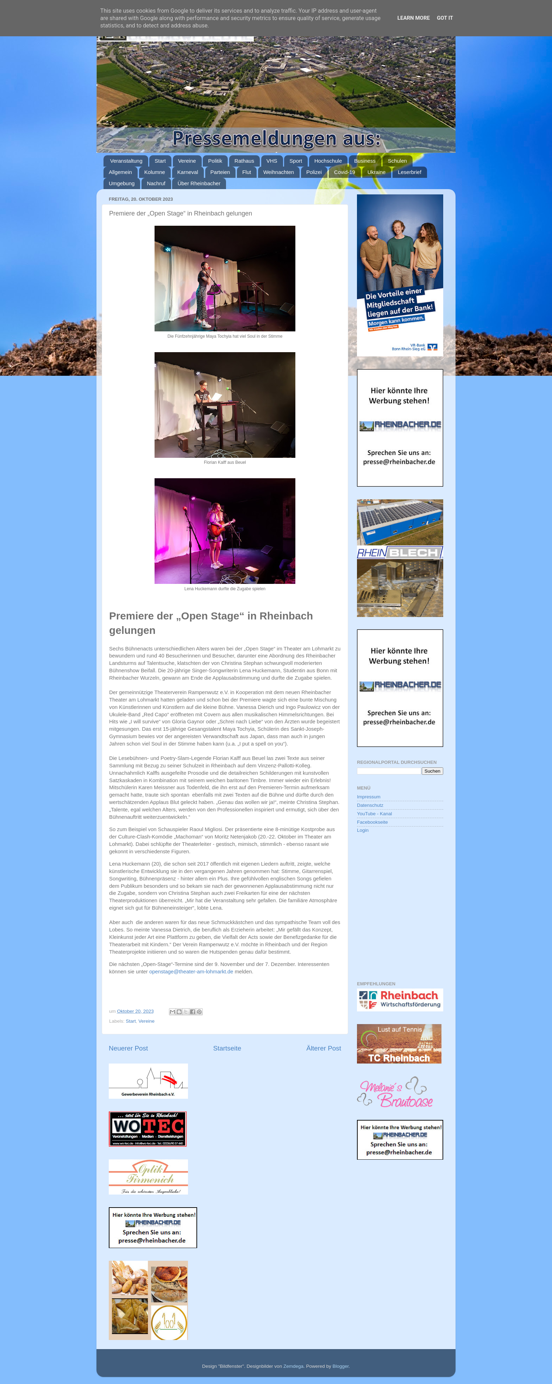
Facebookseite (372, 822)
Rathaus (244, 161)
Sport (295, 161)
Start (160, 161)
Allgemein (120, 172)
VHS (271, 161)
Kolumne (154, 172)
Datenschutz (370, 805)
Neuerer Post (128, 1048)
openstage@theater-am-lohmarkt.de (191, 971)
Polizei (314, 172)
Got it (445, 18)
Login (363, 830)
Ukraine (377, 172)
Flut (246, 172)
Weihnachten (278, 172)
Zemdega (293, 1366)
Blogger (340, 1366)
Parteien (220, 172)
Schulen (397, 161)
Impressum (369, 796)
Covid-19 (344, 172)
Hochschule (328, 161)
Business (365, 161)
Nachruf (156, 183)
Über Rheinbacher (198, 183)
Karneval (187, 172)
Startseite (227, 1048)
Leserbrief (409, 172)
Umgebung (121, 183)
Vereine (187, 161)
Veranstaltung (126, 161)
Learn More (413, 18)
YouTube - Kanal (374, 813)
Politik (215, 161)
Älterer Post (323, 1048)
